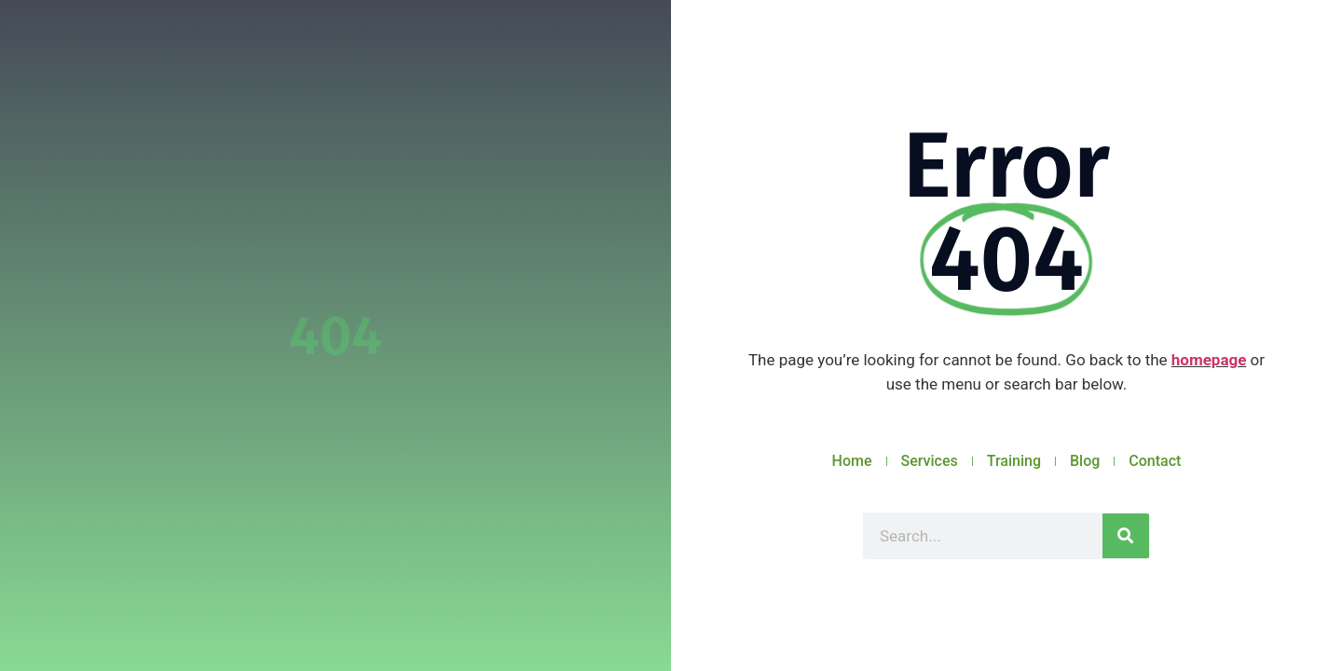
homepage (1209, 359)
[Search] (1125, 536)
